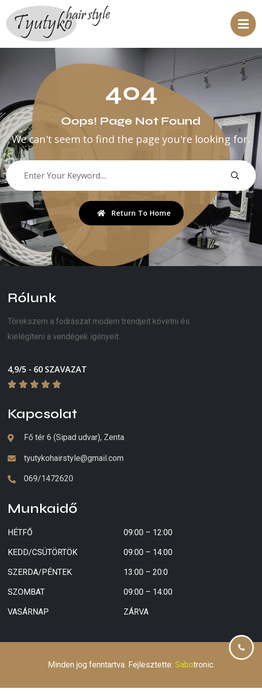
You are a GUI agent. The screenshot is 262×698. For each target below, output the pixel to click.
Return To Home (133, 213)
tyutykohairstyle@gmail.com (74, 458)
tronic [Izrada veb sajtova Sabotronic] (194, 665)
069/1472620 (48, 478)
